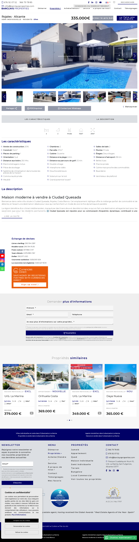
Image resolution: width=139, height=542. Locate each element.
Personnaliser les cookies (21, 526)
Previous (4, 56)
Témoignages (131, 8)
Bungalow (76, 472)
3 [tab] (71, 420)
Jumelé (75, 450)
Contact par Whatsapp (69, 108)
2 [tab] (69, 420)
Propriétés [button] (55, 8)
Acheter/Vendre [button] (71, 8)
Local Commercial (81, 476)
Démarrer (42, 8)
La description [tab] (105, 119)
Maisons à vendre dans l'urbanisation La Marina (102, 436)
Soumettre (69, 333)
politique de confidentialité (93, 327)
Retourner (130, 107)
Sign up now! (29, 285)
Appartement (78, 453)
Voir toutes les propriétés (86, 479)
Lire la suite (12, 216)
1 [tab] (67, 420)
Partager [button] (11, 108)
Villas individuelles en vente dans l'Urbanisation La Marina (36, 433)
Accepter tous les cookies (21, 520)
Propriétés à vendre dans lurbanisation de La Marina (36, 436)
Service (86, 8)
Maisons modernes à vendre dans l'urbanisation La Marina (102, 537)
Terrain (75, 468)
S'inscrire (17, 483)
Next (134, 56)
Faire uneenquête (127, 18)
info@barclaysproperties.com (18, 6)
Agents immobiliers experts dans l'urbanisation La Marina (102, 535)
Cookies (54, 526)
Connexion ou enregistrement (92, 6)
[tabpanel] (19, 390)
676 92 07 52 (9, 2)
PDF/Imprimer (34, 108)
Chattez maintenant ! (120, 537)
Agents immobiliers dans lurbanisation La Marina (102, 433)
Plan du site (63, 526)
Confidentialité (44, 526)
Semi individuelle (81, 464)
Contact (118, 8)
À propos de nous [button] (101, 8)
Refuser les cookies (21, 532)
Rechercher (127, 2)
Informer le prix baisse (103, 18)
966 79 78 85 (26, 2)
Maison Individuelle (82, 461)
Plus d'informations (19, 515)
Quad (74, 457)
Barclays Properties (15, 8)
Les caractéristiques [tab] (37, 119)
